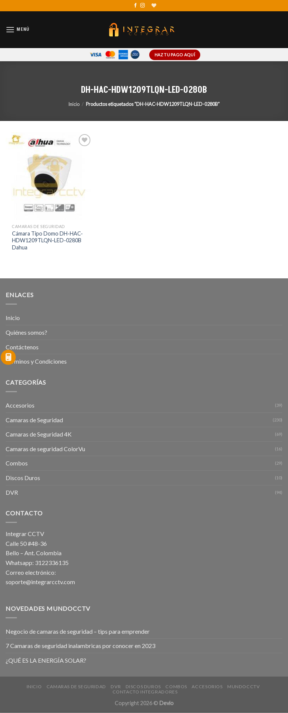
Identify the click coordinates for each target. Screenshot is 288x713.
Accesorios (20, 405)
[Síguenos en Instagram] (142, 5)
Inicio (74, 104)
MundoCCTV (243, 686)
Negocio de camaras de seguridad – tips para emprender (78, 631)
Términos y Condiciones (36, 361)
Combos (17, 463)
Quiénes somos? (26, 332)
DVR (12, 492)
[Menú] (18, 29)
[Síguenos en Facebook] (135, 5)
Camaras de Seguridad (34, 419)
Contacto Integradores (145, 692)
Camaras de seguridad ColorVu (45, 448)
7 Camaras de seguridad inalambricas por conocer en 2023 (80, 645)
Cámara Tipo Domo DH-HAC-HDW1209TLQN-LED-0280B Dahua (47, 240)
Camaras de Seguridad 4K (39, 434)
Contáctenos (22, 346)
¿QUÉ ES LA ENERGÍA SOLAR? (46, 660)
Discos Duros (23, 477)
